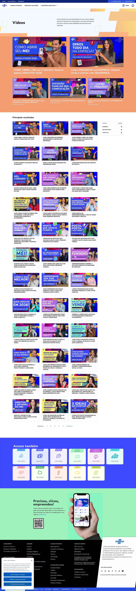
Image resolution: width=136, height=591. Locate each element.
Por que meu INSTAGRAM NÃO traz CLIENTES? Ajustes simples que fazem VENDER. (84, 240)
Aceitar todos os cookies (17, 574)
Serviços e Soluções (31, 5)
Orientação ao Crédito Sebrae (36, 561)
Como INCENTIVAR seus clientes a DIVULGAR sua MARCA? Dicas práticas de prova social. (54, 341)
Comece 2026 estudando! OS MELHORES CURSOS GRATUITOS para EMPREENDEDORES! (25, 290)
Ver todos (30, 571)
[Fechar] (32, 560)
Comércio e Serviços (56, 549)
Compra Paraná (55, 568)
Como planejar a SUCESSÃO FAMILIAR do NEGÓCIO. (67, 101)
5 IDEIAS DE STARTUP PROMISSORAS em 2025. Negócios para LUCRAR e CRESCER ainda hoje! (84, 417)
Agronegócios (54, 546)
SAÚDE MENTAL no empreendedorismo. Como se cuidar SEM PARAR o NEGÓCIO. (84, 214)
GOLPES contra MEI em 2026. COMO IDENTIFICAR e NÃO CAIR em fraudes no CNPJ (25, 189)
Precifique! (30, 564)
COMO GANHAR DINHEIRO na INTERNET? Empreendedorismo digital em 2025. (82, 366)
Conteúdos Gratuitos (49, 5)
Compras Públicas (32, 551)
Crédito (29, 549)
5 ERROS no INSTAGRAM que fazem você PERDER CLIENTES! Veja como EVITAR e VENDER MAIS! (54, 316)
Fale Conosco (78, 546)
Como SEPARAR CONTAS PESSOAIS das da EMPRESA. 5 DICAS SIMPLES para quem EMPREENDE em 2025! (55, 391)
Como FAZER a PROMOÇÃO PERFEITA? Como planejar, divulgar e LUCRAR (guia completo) (83, 341)
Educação (53, 573)
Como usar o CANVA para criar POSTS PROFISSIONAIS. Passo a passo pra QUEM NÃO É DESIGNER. (83, 189)
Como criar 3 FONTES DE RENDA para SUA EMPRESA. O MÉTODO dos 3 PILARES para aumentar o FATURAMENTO (26, 215)
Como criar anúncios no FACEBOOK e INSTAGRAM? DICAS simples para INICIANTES (54, 189)
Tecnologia (53, 556)
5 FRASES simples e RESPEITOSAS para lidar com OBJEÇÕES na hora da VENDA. (26, 341)
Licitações (77, 577)
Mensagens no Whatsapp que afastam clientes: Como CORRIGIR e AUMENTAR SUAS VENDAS (54, 240)
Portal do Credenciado (81, 574)
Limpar (120, 123)
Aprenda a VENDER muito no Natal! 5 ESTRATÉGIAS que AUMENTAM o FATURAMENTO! (83, 316)
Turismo (52, 554)
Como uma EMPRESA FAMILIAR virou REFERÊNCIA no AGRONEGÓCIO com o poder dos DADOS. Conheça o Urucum (54, 367)
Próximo (69, 426)
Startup (52, 559)
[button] (115, 1)
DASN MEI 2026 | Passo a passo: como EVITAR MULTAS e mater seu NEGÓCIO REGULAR (24, 265)
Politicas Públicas (55, 583)
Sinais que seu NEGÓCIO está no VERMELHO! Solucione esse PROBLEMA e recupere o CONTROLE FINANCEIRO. (25, 241)
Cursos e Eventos (16, 5)
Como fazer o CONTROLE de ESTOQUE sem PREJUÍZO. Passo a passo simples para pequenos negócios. (55, 214)
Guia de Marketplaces (33, 554)
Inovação (30, 556)
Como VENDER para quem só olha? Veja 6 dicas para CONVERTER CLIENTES (54, 265)
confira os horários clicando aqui (82, 559)
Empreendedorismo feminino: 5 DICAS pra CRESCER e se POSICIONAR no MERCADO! (83, 265)
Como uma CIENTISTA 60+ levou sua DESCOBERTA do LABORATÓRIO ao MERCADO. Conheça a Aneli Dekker (83, 391)
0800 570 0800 (79, 549)
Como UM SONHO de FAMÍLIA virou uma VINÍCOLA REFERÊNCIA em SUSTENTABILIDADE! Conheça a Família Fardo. (25, 392)
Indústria (53, 551)
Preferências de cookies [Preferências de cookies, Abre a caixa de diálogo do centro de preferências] (17, 584)
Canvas (29, 546)
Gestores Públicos (56, 575)
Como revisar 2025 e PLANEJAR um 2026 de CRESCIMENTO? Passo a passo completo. (25, 316)
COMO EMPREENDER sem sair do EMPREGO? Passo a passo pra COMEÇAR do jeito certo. (53, 290)
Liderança (30, 559)
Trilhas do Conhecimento (34, 566)
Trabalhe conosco (79, 572)
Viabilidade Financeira (33, 569)
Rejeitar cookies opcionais (17, 579)
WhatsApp (77, 551)
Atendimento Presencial (81, 554)
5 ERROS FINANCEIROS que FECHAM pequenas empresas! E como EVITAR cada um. (83, 290)
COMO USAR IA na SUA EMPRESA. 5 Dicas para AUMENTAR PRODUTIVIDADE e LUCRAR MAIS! (24, 366)
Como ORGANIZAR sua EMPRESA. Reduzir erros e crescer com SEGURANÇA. (95, 71)
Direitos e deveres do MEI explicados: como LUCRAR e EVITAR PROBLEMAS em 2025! (25, 417)
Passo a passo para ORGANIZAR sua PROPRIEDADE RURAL (105, 101)
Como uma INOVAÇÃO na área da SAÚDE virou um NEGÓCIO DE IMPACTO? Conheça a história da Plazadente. (54, 418)
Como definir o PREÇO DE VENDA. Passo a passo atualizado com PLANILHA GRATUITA (28, 101)
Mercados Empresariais (57, 580)
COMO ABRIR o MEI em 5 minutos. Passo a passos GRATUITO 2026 (38, 71)
